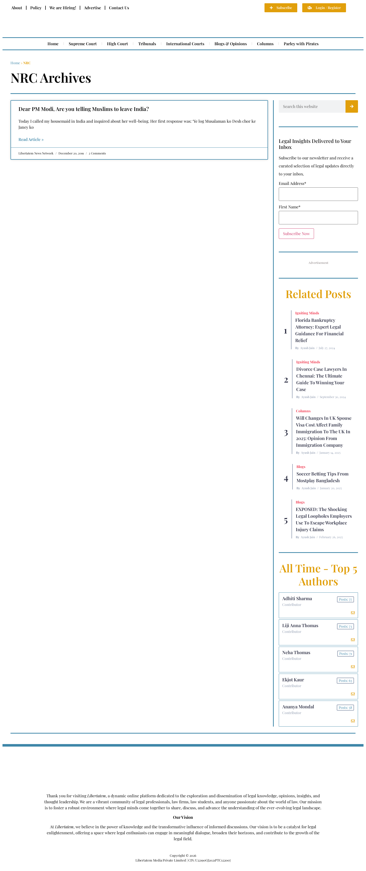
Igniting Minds (307, 313)
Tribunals (147, 43)
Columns (265, 43)
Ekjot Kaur (293, 683)
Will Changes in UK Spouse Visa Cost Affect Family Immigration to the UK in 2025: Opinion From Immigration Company (324, 431)
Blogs (300, 466)
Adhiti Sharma (297, 599)
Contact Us (119, 7)
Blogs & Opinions (230, 43)
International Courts (185, 43)
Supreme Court (83, 43)
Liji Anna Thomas (301, 627)
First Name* (289, 207)
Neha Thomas (297, 655)
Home (53, 43)
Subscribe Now (296, 233)
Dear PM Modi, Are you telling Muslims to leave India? (83, 108)
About (16, 7)
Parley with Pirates (301, 43)
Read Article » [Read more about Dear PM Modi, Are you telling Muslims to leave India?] (31, 139)
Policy (36, 7)
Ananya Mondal (298, 712)
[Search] (352, 106)
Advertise (92, 7)
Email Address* (292, 183)
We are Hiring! (63, 7)
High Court (117, 43)
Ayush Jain (307, 347)
